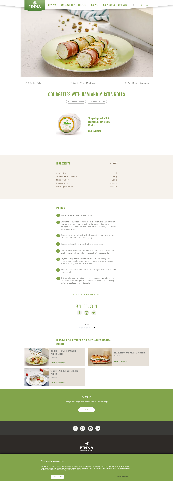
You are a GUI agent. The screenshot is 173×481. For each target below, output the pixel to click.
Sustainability (68, 4)
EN (140, 5)
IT (134, 5)
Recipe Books (109, 4)
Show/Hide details (122, 477)
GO (86, 410)
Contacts (122, 4)
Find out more (94, 131)
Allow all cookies (57, 477)
